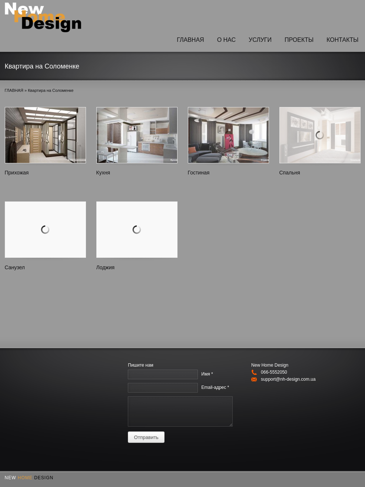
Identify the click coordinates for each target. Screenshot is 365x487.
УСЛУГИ (260, 40)
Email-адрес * (215, 387)
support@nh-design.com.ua (288, 379)
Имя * (207, 374)
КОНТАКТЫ (342, 40)
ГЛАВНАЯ (190, 40)
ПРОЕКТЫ (299, 40)
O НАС (226, 40)
